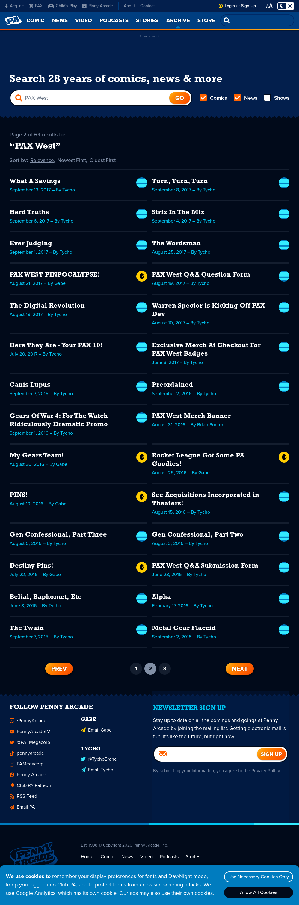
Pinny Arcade (97, 6)
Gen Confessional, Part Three (58, 536)
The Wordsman (176, 244)
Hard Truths (29, 213)
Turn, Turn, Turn (180, 182)
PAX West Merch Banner (191, 417)
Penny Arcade (28, 779)
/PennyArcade (28, 725)
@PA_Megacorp (30, 747)
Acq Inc (14, 6)
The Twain (27, 629)
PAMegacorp (26, 768)
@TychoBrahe (99, 762)
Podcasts (169, 861)
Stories (193, 861)
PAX (36, 6)
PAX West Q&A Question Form (201, 276)
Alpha (161, 598)
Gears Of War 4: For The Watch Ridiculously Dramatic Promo (59, 421)
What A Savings (35, 182)
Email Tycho (97, 773)
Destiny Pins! (31, 567)
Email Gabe (96, 733)
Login (230, 6)
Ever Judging (31, 244)
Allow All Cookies (257, 892)
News (245, 99)
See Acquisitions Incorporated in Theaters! (205, 500)
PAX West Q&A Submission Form (205, 567)
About (129, 6)
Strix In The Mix (178, 213)
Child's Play (62, 6)
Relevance (42, 161)
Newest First (73, 161)
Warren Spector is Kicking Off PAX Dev (208, 311)
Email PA (22, 811)
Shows (276, 99)
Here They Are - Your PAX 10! (56, 346)
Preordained (172, 386)
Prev (59, 669)
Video (146, 861)
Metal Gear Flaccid (184, 629)
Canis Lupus (30, 386)
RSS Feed (23, 800)
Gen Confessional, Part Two (197, 536)
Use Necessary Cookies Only (257, 876)
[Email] (205, 758)
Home (87, 861)
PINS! (19, 496)
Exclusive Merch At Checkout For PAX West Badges (206, 351)
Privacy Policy (268, 775)
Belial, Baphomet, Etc (45, 598)
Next (240, 669)
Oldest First (105, 161)
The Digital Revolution (47, 307)
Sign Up (248, 6)
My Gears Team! (37, 457)
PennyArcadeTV (30, 736)
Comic (107, 861)
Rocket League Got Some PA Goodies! (198, 461)
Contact (147, 6)
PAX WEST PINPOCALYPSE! (55, 276)
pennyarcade (27, 757)
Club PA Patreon (30, 790)
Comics (214, 99)
